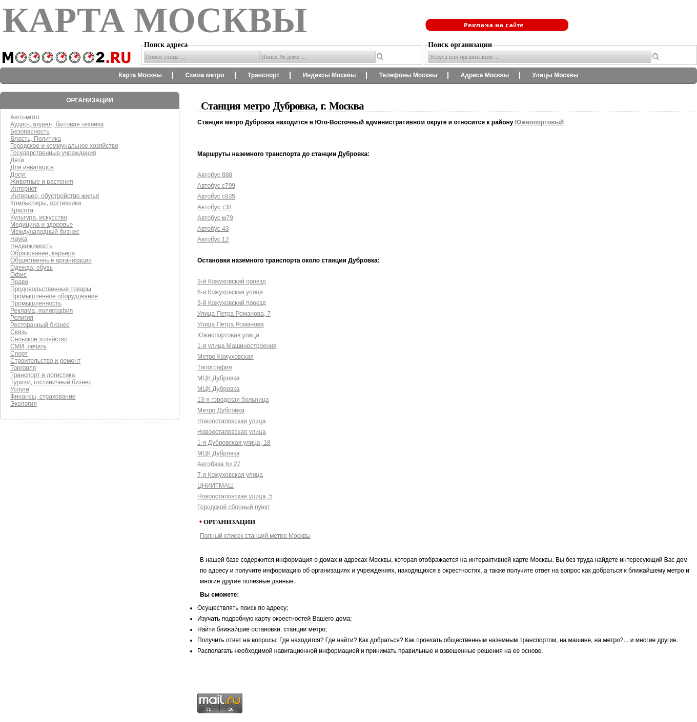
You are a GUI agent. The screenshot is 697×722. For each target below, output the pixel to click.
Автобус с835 (216, 196)
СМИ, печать (28, 346)
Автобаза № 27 (218, 464)
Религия (21, 317)
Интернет (23, 188)
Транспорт (263, 75)
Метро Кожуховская (225, 356)
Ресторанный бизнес (40, 325)
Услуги (19, 389)
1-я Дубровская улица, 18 (234, 442)
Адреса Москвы (485, 75)
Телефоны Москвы (408, 75)
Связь (18, 332)
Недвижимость (31, 246)
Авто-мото (24, 117)
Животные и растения (41, 181)
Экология (23, 403)
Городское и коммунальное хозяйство (64, 145)
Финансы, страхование (42, 396)
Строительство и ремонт (45, 360)
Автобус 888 (214, 175)
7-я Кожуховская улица (230, 474)
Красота (21, 210)
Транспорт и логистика (42, 375)
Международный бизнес (44, 231)
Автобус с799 (216, 185)
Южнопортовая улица (228, 335)
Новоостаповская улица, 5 (235, 496)
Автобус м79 (215, 218)
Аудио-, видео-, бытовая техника (57, 124)
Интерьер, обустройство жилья (54, 196)
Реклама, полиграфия (41, 310)
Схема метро (204, 75)
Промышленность (35, 303)
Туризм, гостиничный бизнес (51, 382)
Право (19, 282)
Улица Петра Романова (230, 324)
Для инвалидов (32, 167)
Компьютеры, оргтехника (45, 203)
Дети (17, 160)
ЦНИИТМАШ (215, 485)
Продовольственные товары (50, 289)
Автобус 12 (213, 239)
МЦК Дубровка (218, 378)
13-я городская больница (233, 399)
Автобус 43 (213, 228)
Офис (18, 274)
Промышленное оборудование (54, 296)
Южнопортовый (539, 122)
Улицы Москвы (555, 75)
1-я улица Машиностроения (237, 345)
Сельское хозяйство (39, 339)
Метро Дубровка (220, 410)
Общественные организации (51, 260)
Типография (214, 367)
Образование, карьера (42, 253)
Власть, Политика (35, 138)
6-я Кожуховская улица (230, 292)
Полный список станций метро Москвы (255, 535)
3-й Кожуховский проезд (231, 281)
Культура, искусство (38, 217)
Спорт (19, 353)
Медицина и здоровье (41, 224)
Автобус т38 (214, 207)
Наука (18, 239)
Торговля (23, 367)
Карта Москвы (140, 75)
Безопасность (30, 131)
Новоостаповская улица (231, 421)
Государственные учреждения (53, 153)
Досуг (18, 174)
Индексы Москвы (329, 75)
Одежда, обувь (31, 267)
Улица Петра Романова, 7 (234, 313)
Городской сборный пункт (233, 507)
